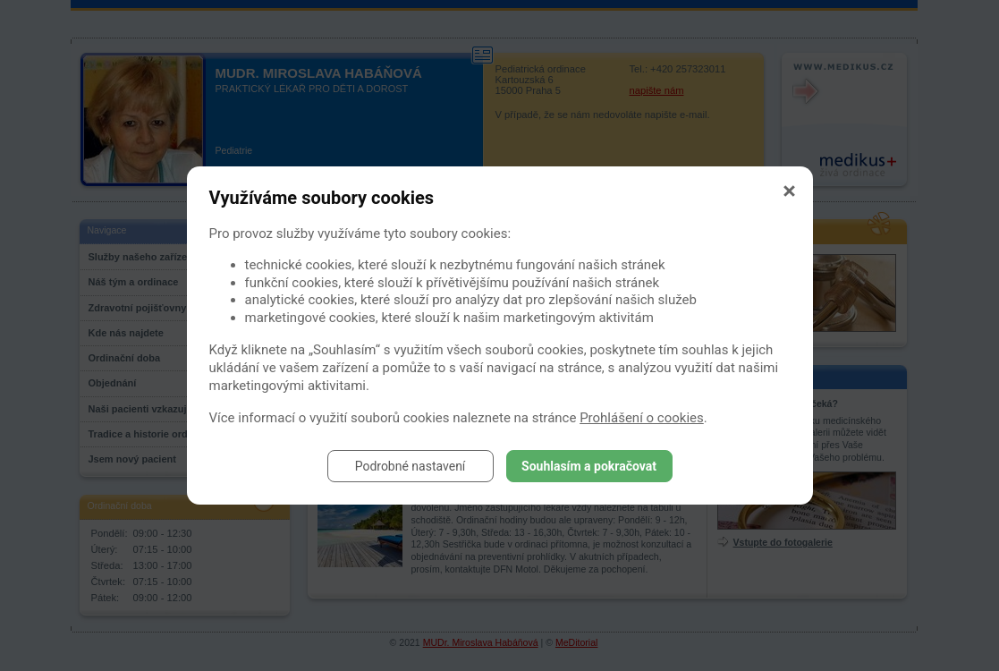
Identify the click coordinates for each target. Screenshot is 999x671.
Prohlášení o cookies (642, 418)
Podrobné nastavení (410, 466)
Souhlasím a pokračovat (588, 466)
